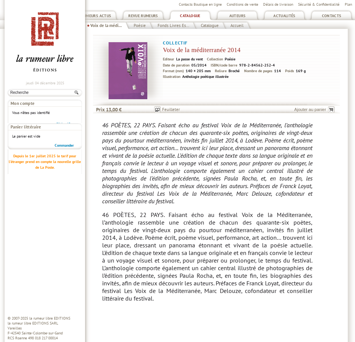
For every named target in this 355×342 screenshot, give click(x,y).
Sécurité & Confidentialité (318, 4)
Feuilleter (171, 109)
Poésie (140, 25)
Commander (64, 130)
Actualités (284, 15)
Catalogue (190, 15)
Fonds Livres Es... (173, 25)
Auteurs (237, 15)
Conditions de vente (242, 4)
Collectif (175, 43)
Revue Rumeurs (143, 15)
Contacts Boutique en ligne (200, 4)
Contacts (331, 15)
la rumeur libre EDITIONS (49, 318)
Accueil (236, 25)
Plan (348, 4)
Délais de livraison (278, 4)
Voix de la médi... (106, 25)
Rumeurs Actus (96, 15)
